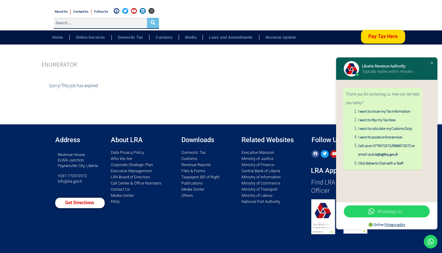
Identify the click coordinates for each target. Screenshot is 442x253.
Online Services (90, 37)
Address (67, 140)
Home (57, 37)
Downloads (197, 140)
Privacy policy (395, 224)
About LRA (127, 140)
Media (190, 37)
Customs (164, 37)
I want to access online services (380, 137)
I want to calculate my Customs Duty (385, 128)
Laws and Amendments (231, 37)
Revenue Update (281, 37)
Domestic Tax (130, 37)
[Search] (153, 23)
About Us (61, 11)
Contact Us (80, 11)
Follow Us (101, 11)
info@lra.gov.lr (70, 181)
